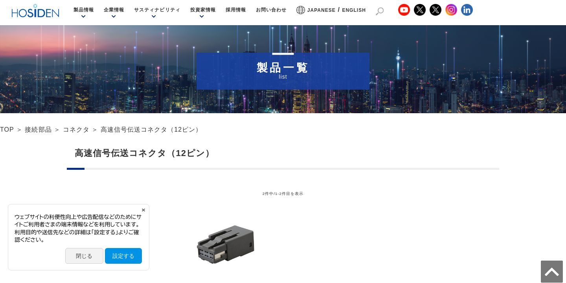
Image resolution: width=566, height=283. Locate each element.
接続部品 (38, 129)
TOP (7, 129)
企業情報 (114, 10)
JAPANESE (321, 10)
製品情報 (84, 10)
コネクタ (76, 129)
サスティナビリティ (157, 10)
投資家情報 (203, 10)
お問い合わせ (271, 10)
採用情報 (236, 10)
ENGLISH (354, 10)
